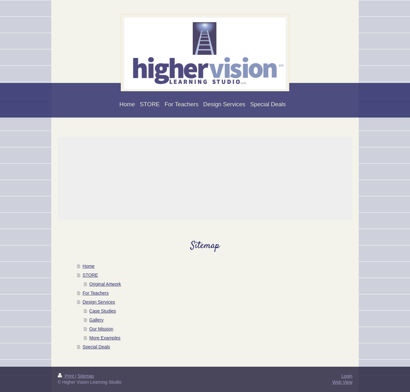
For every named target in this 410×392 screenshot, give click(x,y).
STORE (90, 275)
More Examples (104, 337)
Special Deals (96, 346)
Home (88, 266)
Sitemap (86, 376)
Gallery (96, 320)
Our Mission (101, 328)
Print (66, 376)
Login (346, 376)
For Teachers (96, 293)
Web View (342, 382)
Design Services (99, 302)
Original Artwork (105, 284)
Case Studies (102, 311)
